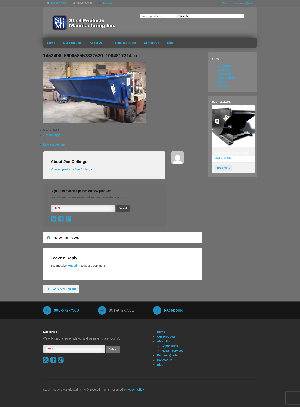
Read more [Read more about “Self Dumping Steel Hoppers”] (223, 168)
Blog (170, 42)
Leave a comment (55, 144)
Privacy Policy (134, 389)
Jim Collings (51, 135)
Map (224, 3)
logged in (73, 265)
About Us (96, 42)
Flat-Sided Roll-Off (63, 289)
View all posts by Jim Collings (73, 169)
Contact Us (151, 42)
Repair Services (225, 73)
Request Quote (125, 42)
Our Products (72, 42)
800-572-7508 (58, 3)
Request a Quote (243, 3)
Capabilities (222, 70)
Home (51, 42)
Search (183, 16)
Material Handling (223, 158)
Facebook (109, 3)
